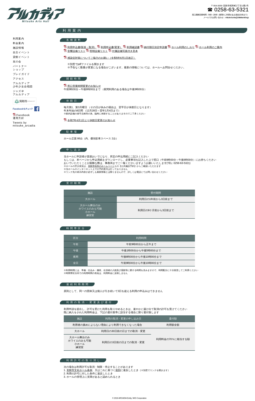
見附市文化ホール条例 (79, 370)
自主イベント (21, 52)
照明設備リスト (99, 51)
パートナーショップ (20, 68)
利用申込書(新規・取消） (82, 47)
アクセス (18, 78)
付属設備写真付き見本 (125, 51)
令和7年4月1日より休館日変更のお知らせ (91, 120)
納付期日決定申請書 (155, 47)
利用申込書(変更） (111, 47)
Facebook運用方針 (21, 117)
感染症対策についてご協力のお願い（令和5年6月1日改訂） (101, 57)
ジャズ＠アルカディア (21, 93)
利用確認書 (133, 47)
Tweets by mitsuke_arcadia (24, 124)
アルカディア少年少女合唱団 (23, 85)
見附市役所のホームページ (101, 166)
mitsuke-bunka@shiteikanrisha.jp (237, 17)
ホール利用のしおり (183, 47)
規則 (118, 370)
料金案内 (18, 43)
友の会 (17, 61)
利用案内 (18, 38)
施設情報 (18, 47)
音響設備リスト (76, 51)
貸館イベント (21, 56)
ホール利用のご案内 (210, 47)
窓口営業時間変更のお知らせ (84, 85)
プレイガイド (21, 74)
